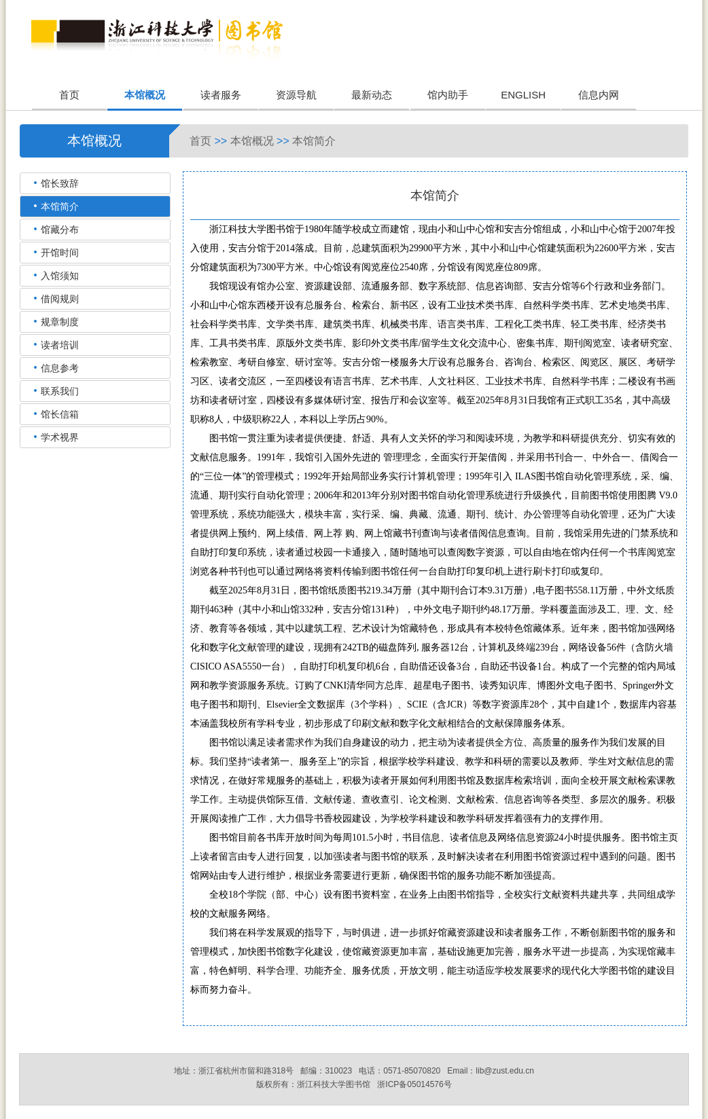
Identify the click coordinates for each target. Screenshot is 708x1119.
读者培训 (60, 345)
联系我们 (60, 391)
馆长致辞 (60, 183)
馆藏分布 (60, 229)
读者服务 (220, 94)
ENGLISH (523, 94)
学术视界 (60, 437)
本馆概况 (144, 94)
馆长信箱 (60, 414)
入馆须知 (60, 275)
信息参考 (60, 368)
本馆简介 (314, 141)
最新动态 (371, 94)
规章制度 (60, 321)
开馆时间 (60, 252)
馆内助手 (447, 94)
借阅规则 (60, 298)
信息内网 (598, 94)
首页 (69, 94)
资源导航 (296, 94)
